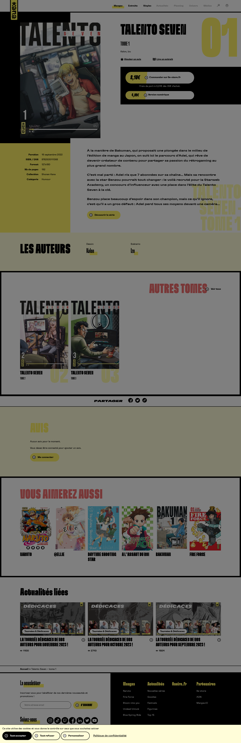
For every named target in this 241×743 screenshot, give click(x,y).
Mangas (129, 684)
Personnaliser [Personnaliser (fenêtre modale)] (76, 736)
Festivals (152, 703)
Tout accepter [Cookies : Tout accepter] (18, 736)
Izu (129, 51)
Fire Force (128, 697)
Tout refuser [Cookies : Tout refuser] (47, 736)
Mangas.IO (202, 703)
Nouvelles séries (156, 691)
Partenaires (205, 684)
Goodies (151, 697)
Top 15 (150, 715)
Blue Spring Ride (132, 715)
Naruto (127, 691)
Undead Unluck (131, 709)
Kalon (123, 51)
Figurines (152, 709)
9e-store (201, 691)
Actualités (155, 684)
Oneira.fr (179, 684)
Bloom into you (131, 703)
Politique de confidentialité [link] (110, 735)
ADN (199, 697)
